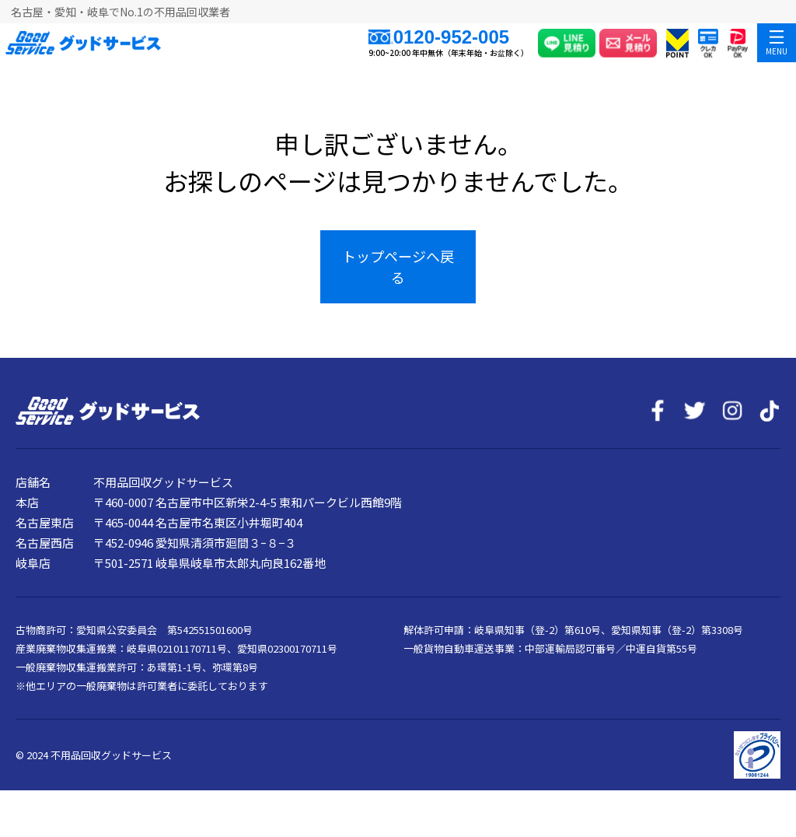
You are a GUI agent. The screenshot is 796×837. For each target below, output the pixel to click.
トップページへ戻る (398, 266)
